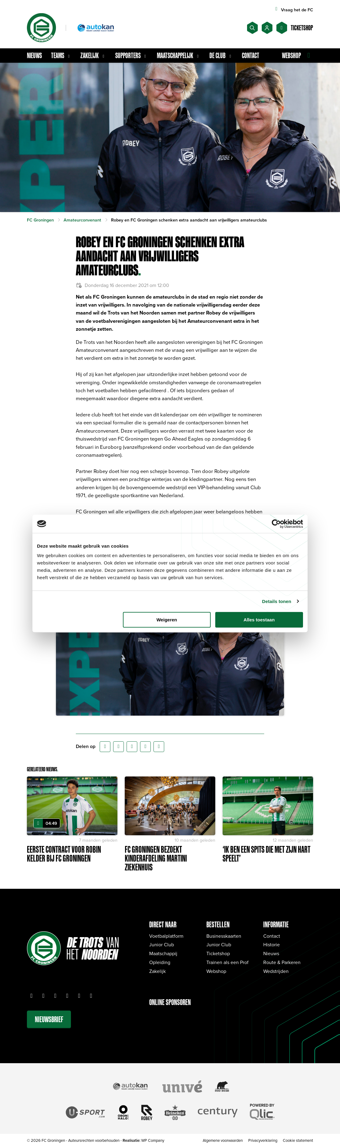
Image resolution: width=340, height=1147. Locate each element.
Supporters (131, 55)
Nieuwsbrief (49, 1019)
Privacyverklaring (262, 1140)
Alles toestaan (259, 619)
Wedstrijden (276, 971)
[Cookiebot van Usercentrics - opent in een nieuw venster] (276, 523)
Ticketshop (218, 953)
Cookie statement (298, 1140)
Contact (250, 55)
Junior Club (161, 944)
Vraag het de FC (293, 9)
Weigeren (167, 619)
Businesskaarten (223, 936)
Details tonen (276, 601)
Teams (61, 55)
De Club (221, 55)
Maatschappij (163, 953)
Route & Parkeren (282, 962)
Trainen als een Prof (227, 962)
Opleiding (159, 962)
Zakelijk (93, 55)
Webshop (216, 971)
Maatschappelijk (178, 55)
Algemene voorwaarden (223, 1140)
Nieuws (34, 55)
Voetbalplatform (166, 936)
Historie (271, 944)
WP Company (152, 1140)
